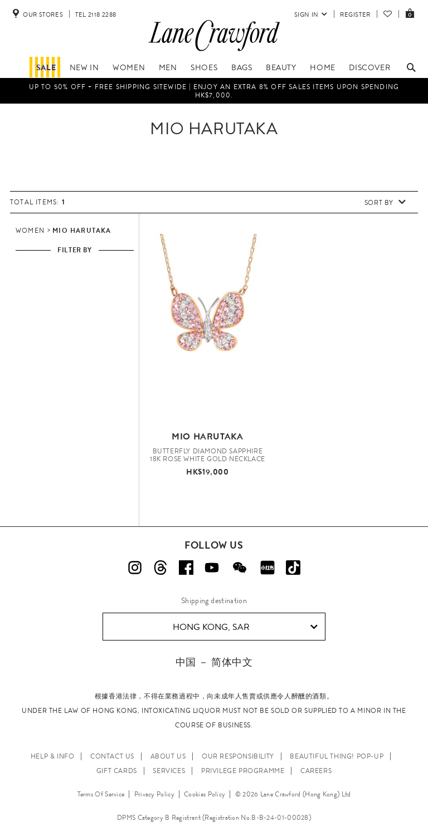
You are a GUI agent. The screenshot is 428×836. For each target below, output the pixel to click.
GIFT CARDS (116, 771)
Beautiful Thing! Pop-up (336, 756)
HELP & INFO (53, 756)
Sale (46, 67)
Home (322, 67)
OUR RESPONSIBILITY (238, 756)
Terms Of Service (101, 794)
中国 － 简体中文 (214, 662)
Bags (241, 67)
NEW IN (84, 67)
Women (129, 67)
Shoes (204, 67)
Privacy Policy (154, 794)
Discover (369, 67)
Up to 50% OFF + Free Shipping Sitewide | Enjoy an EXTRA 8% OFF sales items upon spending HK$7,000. (214, 91)
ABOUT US (168, 756)
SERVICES (169, 771)
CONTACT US (112, 756)
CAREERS (316, 771)
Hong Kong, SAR (245, 627)
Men (168, 67)
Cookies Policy (204, 794)
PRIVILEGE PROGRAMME (242, 771)
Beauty (281, 67)
